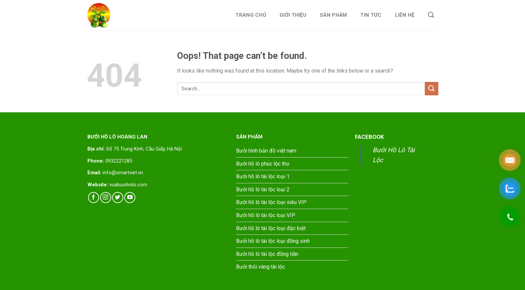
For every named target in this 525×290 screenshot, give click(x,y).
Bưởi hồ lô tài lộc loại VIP (265, 215)
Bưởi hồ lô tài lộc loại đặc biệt (271, 228)
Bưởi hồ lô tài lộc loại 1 (263, 176)
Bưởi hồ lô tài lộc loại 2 (263, 189)
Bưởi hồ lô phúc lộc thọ (262, 164)
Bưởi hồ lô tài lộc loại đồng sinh (273, 241)
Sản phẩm (333, 15)
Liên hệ (405, 15)
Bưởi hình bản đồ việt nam (266, 151)
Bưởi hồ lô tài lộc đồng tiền (267, 254)
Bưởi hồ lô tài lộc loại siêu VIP (271, 202)
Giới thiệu (293, 15)
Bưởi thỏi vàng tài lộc (260, 267)
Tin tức (370, 15)
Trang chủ (250, 15)
